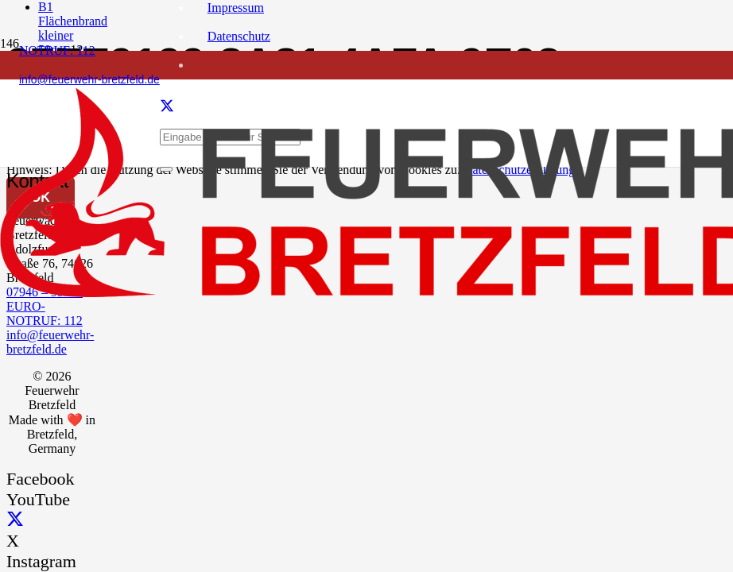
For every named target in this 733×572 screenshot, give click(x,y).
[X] (15, 520)
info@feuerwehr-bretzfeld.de (50, 342)
